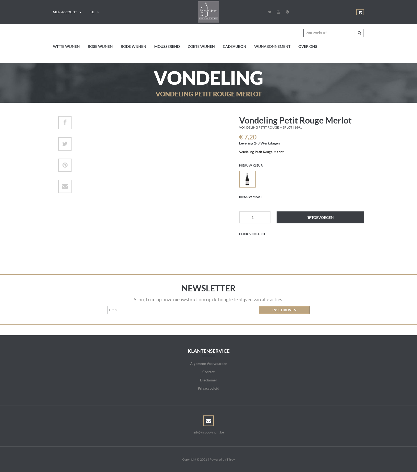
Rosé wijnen (100, 46)
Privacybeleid (208, 388)
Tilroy (231, 459)
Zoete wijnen (201, 46)
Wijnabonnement (272, 46)
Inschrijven (284, 310)
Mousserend (167, 46)
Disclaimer (208, 380)
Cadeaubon (234, 46)
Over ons (307, 46)
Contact (208, 372)
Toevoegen (320, 217)
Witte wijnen (66, 46)
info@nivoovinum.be (208, 432)
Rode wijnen (133, 46)
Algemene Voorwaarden (208, 364)
